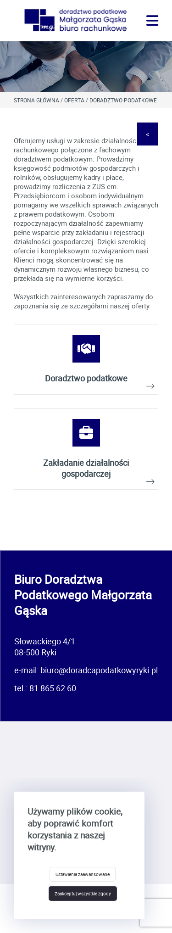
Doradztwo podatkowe (123, 100)
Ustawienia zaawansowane (82, 874)
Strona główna (36, 100)
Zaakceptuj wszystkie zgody (83, 893)
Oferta (74, 100)
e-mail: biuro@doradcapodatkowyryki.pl (86, 670)
